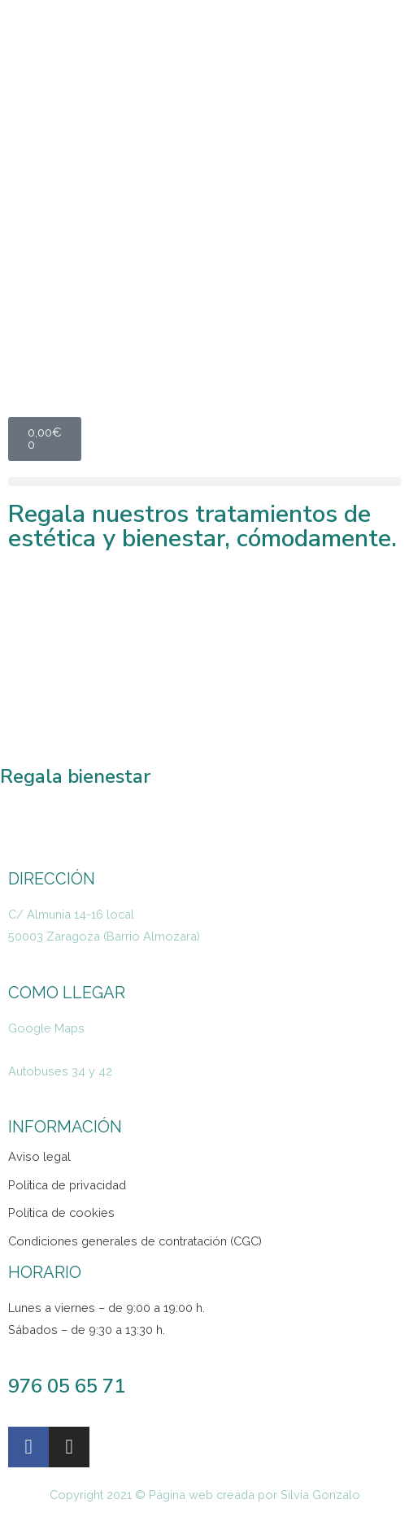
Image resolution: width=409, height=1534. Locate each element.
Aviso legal (39, 1156)
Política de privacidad (67, 1185)
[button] (204, 481)
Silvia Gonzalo (320, 1494)
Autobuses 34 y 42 (60, 1071)
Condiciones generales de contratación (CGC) (135, 1241)
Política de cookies (61, 1212)
